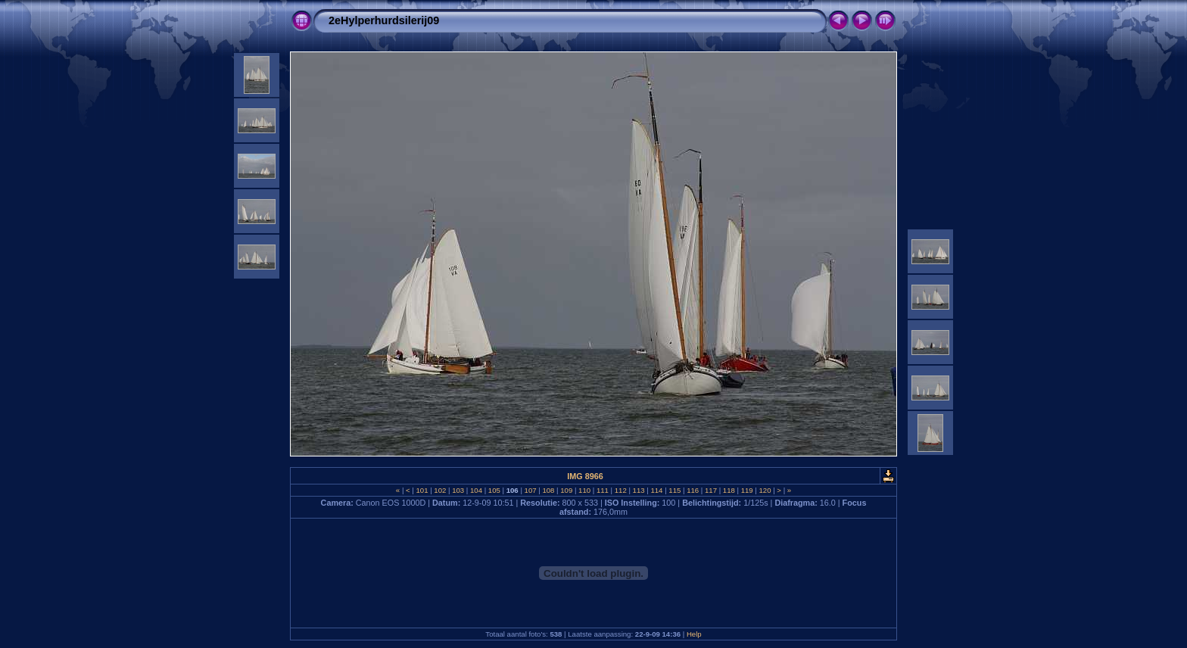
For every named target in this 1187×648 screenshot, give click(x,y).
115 (675, 490)
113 (638, 490)
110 (584, 490)
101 (422, 490)
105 (494, 490)
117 (710, 490)
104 (476, 490)
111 (602, 490)
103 (458, 490)
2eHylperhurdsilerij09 (384, 20)
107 (530, 490)
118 (729, 490)
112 (620, 490)
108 (548, 490)
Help (694, 634)
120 (765, 490)
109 (567, 490)
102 (440, 490)
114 (657, 490)
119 (747, 490)
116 (692, 490)
